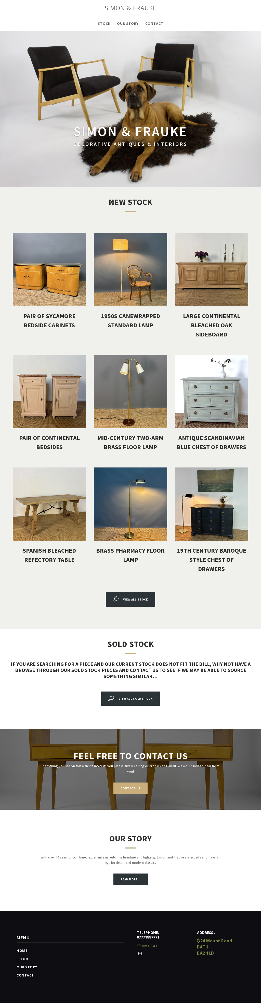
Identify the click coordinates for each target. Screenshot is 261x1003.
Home (22, 950)
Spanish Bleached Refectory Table (49, 555)
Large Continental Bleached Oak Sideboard (211, 325)
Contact (25, 975)
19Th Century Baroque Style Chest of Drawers (211, 559)
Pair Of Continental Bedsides (49, 442)
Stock (23, 959)
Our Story (27, 967)
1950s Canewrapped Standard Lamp (130, 320)
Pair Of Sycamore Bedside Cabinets (49, 320)
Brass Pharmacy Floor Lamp (130, 555)
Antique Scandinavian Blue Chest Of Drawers (211, 442)
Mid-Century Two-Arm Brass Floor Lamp (130, 442)
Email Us (147, 945)
